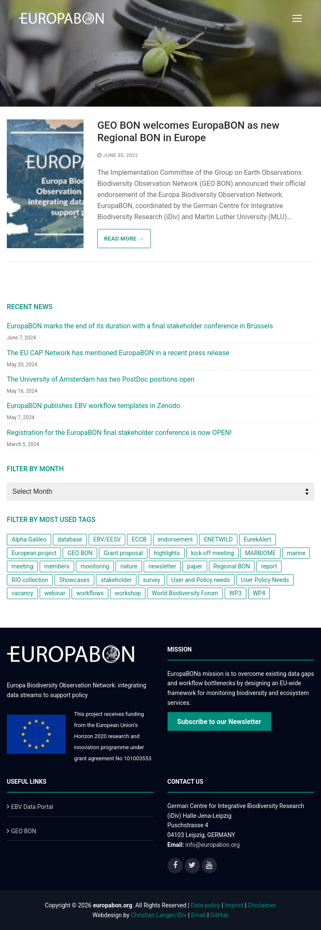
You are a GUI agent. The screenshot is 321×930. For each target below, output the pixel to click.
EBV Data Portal (32, 806)
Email (198, 915)
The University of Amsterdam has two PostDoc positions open (100, 379)
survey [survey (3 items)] (151, 580)
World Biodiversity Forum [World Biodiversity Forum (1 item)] (185, 593)
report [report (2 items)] (269, 566)
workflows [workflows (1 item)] (90, 593)
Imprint (234, 905)
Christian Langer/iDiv (158, 915)
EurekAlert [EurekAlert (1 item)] (257, 539)
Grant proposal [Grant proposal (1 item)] (123, 553)
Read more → (124, 238)
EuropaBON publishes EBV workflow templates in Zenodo (93, 406)
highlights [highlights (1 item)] (167, 553)
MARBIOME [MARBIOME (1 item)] (260, 553)
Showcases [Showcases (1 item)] (74, 580)
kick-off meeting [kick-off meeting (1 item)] (212, 553)
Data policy (205, 905)
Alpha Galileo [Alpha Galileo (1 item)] (29, 539)
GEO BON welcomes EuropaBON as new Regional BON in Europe (188, 131)
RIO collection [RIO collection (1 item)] (30, 580)
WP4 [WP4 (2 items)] (259, 593)
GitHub (219, 915)
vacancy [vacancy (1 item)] (22, 593)
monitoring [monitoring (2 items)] (95, 566)
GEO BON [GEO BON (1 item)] (80, 553)
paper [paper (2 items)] (194, 566)
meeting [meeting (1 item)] (22, 566)
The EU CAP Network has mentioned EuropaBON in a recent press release (118, 353)
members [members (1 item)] (56, 566)
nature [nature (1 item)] (128, 566)
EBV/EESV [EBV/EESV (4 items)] (107, 539)
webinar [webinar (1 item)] (54, 593)
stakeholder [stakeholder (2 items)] (116, 580)
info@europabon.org (212, 844)
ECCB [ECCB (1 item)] (139, 539)
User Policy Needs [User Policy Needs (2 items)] (265, 580)
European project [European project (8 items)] (34, 553)
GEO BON (23, 831)
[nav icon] (297, 18)
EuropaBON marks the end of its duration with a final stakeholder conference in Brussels (140, 326)
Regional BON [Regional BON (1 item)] (232, 566)
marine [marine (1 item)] (296, 553)
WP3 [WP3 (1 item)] (235, 593)
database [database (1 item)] (70, 539)
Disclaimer (262, 905)
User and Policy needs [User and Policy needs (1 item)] (200, 580)
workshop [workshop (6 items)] (128, 593)
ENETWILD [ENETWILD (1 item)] (218, 539)
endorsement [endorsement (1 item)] (175, 539)
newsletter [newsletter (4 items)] (162, 566)
